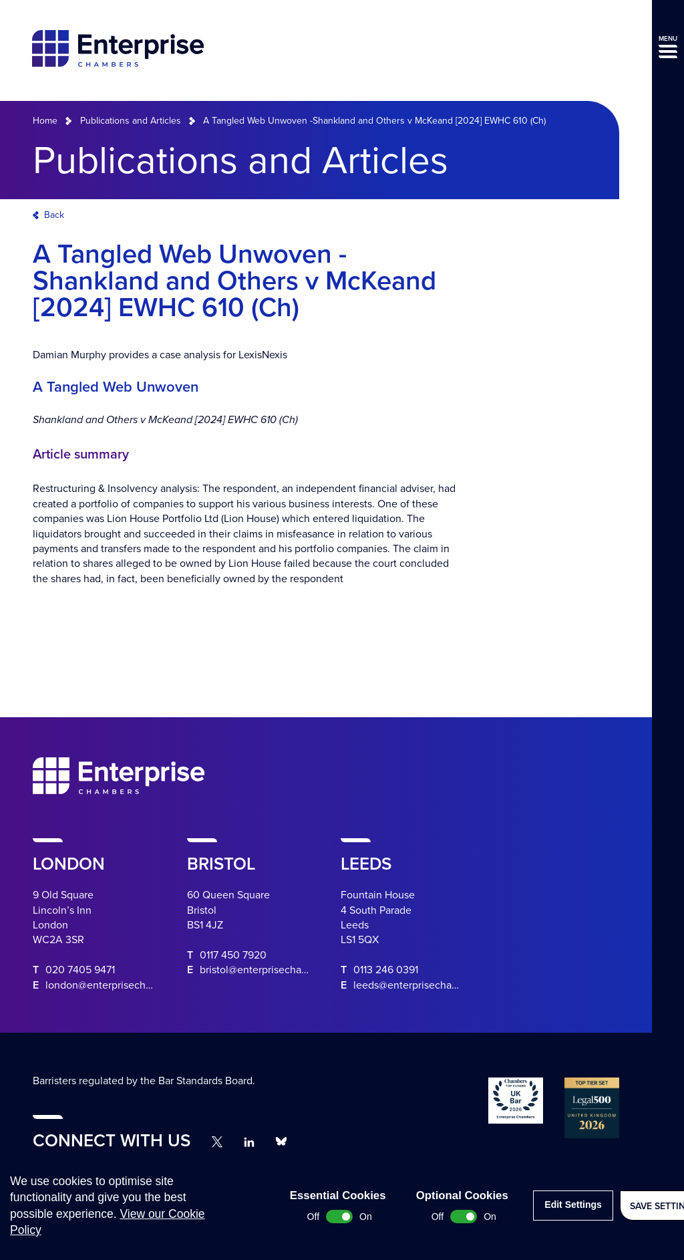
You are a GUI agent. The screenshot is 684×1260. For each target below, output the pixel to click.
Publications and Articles (130, 120)
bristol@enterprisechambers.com (276, 970)
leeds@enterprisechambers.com (428, 985)
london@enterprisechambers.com (123, 985)
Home (45, 120)
